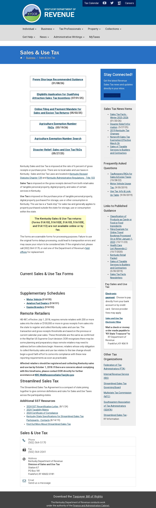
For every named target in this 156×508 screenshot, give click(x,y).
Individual (29, 28)
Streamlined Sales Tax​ (115, 412)
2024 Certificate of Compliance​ (42, 409)
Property (94, 28)
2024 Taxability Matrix (38, 406)
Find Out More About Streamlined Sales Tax (49, 421)
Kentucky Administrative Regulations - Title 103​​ (71, 174)
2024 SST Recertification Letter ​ (43, 403)
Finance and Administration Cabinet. (91, 502)
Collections (113, 28)
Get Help (29, 36)
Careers (129, 3)
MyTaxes (94, 36)
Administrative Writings (69, 36)
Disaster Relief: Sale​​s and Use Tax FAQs (57, 146)
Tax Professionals (71, 28)
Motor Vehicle (34, 296)
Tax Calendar (91, 3)
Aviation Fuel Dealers (38, 300)
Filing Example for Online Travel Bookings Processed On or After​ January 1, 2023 (121, 232)
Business (47, 28)
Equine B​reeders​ (35, 304)
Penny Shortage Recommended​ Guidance (58, 76)
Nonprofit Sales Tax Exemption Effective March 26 (120, 136)
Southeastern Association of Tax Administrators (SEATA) (117, 403)
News (44, 36)
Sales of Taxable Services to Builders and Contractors (120, 146)
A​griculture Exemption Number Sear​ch (58, 135)
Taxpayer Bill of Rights (88, 493)
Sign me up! (112, 92)
